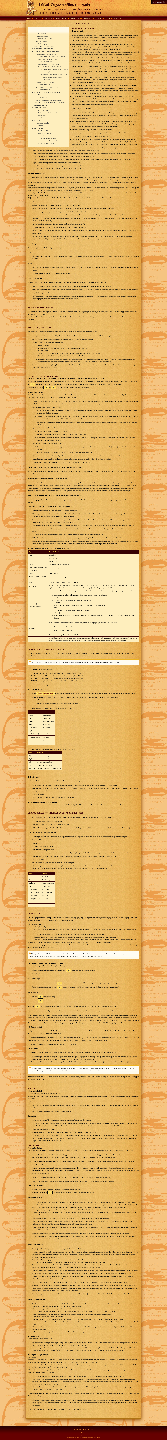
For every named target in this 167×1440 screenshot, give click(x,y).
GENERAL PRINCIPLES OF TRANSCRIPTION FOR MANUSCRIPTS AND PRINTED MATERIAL (51, 56)
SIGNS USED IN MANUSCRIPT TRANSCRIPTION (48, 549)
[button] (32, 384)
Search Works (88, 18)
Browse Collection (61, 18)
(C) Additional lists (35, 1027)
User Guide (48, 18)
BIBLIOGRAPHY (40, 108)
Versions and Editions (45, 39)
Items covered (42, 33)
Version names (33, 1336)
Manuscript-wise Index (45, 95)
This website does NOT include (84, 109)
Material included (43, 123)
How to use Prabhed (44, 133)
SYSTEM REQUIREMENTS (43, 49)
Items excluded (43, 36)
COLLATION (38, 128)
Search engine (42, 41)
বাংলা (154, 2)
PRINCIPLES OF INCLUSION (44, 31)
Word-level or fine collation (51, 141)
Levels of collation (44, 131)
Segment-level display (50, 138)
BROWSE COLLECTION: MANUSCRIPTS (48, 92)
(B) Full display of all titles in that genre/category (47, 963)
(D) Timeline (33, 1048)
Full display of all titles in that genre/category (52, 113)
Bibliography (75, 18)
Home (29, 18)
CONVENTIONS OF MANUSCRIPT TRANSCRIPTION (50, 507)
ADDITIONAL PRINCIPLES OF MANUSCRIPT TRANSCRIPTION (55, 467)
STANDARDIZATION (35, 392)
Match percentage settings (46, 143)
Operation (41, 125)
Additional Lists (43, 115)
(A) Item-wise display (36, 924)
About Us (37, 18)
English (159, 2)
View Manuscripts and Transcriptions (49, 100)
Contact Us (117, 18)
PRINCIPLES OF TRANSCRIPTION (46, 51)
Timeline (41, 118)
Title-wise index (43, 97)
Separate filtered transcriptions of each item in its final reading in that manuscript (55, 77)
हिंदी (164, 2)
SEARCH (37, 120)
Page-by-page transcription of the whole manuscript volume (47, 478)
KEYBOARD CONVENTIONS (44, 46)
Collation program (44, 44)
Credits (108, 18)
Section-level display (49, 136)
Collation (99, 18)
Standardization (48, 62)
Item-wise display (43, 110)
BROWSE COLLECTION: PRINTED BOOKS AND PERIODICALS (55, 813)
